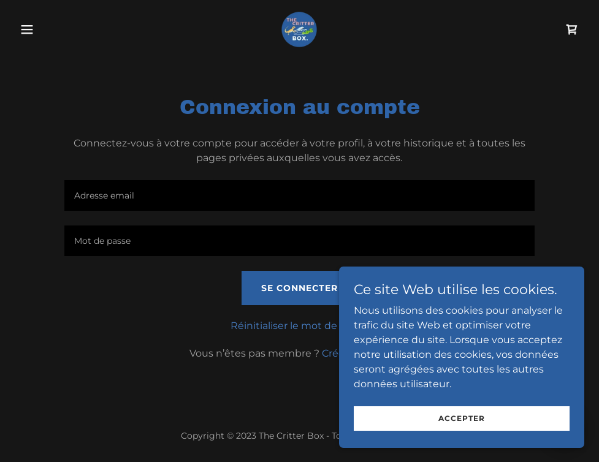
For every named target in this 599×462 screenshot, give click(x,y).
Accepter (461, 426)
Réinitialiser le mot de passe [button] (299, 325)
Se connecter (299, 287)
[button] (57, 29)
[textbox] (299, 195)
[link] (299, 29)
